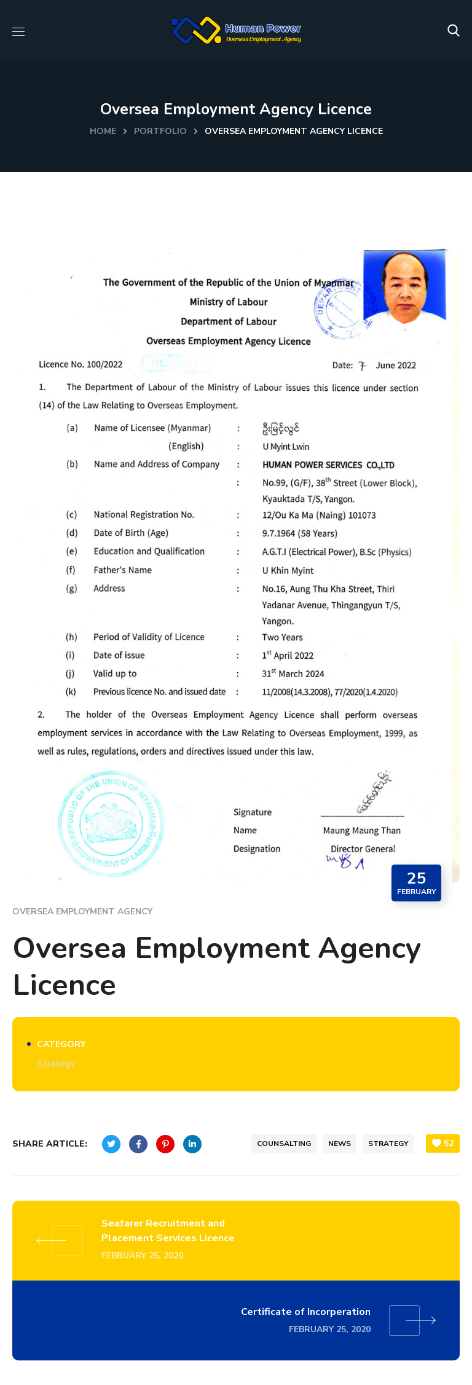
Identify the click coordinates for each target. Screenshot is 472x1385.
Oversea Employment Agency (82, 911)
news (339, 1143)
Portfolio (160, 131)
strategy (388, 1143)
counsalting (284, 1143)
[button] (453, 30)
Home (103, 131)
